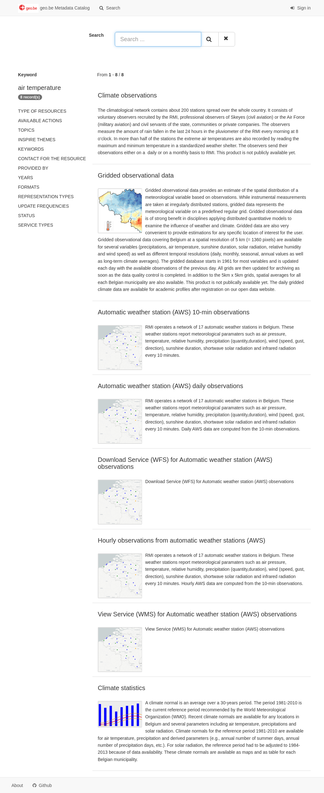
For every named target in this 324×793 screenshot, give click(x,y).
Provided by (33, 168)
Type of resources (42, 111)
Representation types (46, 196)
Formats (28, 187)
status (26, 215)
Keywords (31, 149)
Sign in (300, 7)
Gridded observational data (136, 175)
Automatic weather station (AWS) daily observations (170, 385)
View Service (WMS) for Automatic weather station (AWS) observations (197, 614)
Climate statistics (121, 687)
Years (25, 177)
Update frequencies (43, 206)
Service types (35, 225)
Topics (26, 130)
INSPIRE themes (36, 139)
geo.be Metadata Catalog (54, 8)
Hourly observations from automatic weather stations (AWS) (181, 540)
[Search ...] (158, 39)
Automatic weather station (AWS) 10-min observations (173, 312)
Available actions (40, 120)
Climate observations (127, 95)
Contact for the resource (52, 158)
